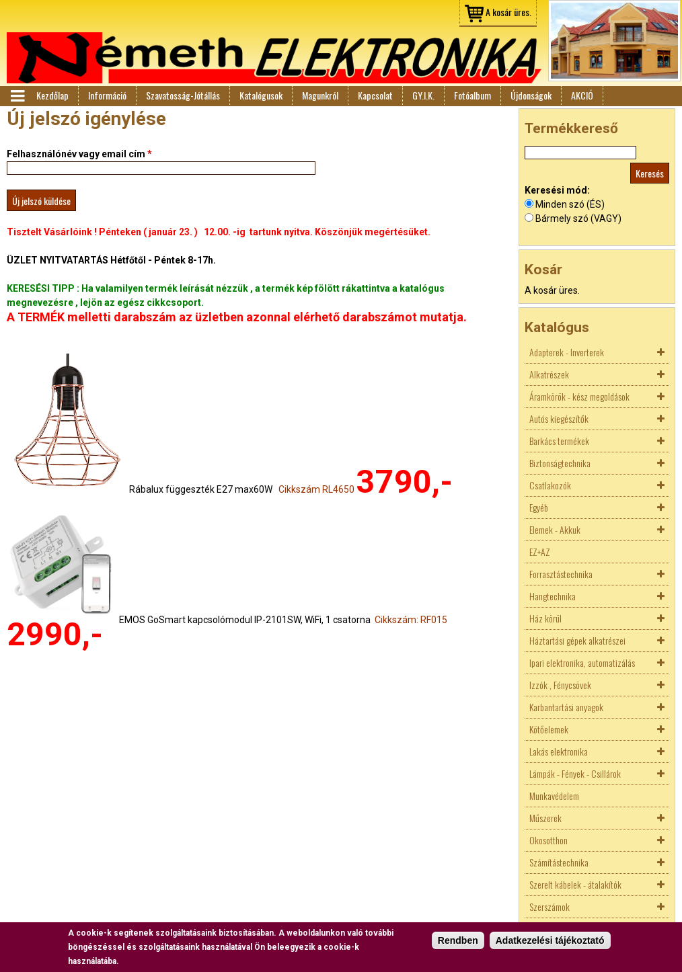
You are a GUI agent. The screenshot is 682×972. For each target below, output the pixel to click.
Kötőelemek (548, 729)
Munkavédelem (554, 795)
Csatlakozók (550, 485)
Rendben (458, 940)
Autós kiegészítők (559, 418)
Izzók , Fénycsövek (560, 685)
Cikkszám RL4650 (316, 489)
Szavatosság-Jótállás (183, 95)
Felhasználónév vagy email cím (79, 154)
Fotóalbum (472, 95)
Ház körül (545, 618)
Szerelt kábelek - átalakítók (575, 884)
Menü (17, 96)
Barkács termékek (559, 441)
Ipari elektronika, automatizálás (582, 662)
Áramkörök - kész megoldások (579, 396)
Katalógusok (260, 95)
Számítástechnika (559, 862)
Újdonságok (531, 95)
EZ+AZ (539, 551)
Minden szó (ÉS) (570, 204)
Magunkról (320, 95)
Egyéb (538, 507)
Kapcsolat (375, 95)
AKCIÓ (582, 95)
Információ (107, 95)
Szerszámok (549, 906)
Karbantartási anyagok (566, 707)
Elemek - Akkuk (554, 529)
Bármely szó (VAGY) (578, 218)
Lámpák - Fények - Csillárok (575, 773)
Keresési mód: (557, 190)
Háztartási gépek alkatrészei (577, 640)
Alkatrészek (549, 374)
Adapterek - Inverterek (566, 352)
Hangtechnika (552, 596)
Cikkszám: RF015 (411, 619)
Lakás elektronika (558, 751)
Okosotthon (548, 840)
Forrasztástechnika (561, 574)
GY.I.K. (423, 95)
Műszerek (545, 818)
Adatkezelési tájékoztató (550, 940)
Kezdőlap (52, 95)
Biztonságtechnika (560, 463)
